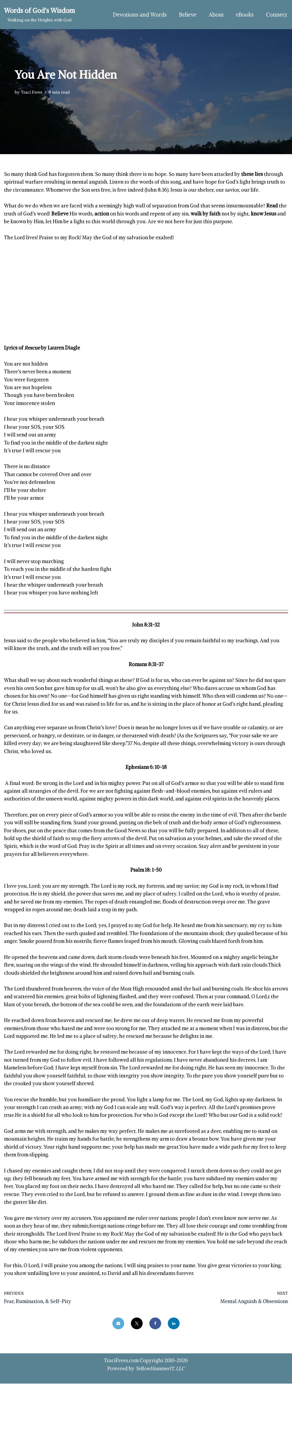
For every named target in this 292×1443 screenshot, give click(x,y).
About (214, 14)
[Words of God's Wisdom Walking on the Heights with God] (39, 14)
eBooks (243, 14)
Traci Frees (31, 92)
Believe (184, 14)
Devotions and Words (135, 14)
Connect (276, 14)
